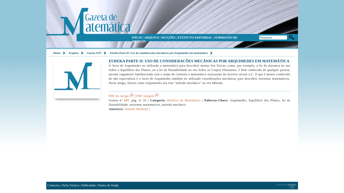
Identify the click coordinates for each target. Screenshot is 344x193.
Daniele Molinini (136, 109)
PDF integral (147, 96)
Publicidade (88, 185)
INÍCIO (137, 37)
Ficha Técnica (70, 185)
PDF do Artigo (121, 96)
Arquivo (74, 52)
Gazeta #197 (94, 52)
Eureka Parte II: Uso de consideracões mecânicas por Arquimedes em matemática (159, 52)
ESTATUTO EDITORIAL (195, 37)
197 (126, 100)
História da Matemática (184, 100)
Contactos (54, 185)
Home (57, 52)
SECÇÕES (168, 37)
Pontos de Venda (108, 185)
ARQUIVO (151, 37)
